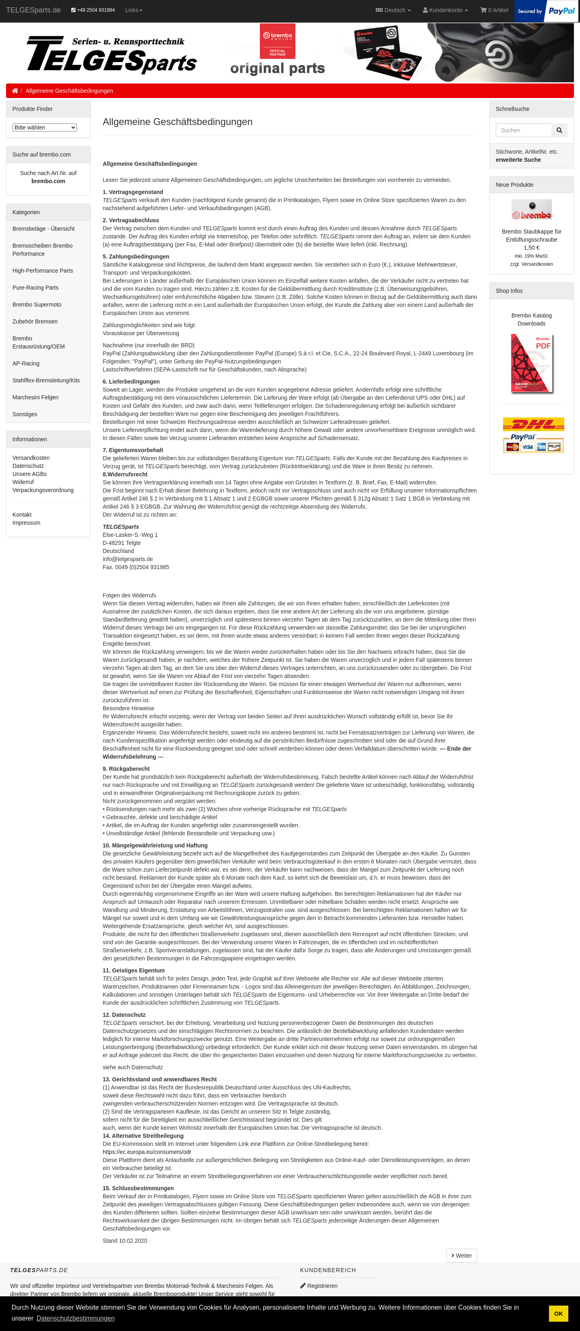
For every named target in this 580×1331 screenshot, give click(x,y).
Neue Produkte (514, 185)
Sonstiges (24, 414)
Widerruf (23, 482)
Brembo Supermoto (36, 304)
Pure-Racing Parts (35, 287)
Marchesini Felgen (35, 397)
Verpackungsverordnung (43, 490)
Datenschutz (28, 466)
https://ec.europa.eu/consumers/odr (147, 1152)
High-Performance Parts (42, 270)
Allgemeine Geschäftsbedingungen (69, 91)
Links (134, 10)
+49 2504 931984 (93, 10)
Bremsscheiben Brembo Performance (42, 249)
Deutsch (393, 10)
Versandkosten (31, 458)
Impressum (26, 522)
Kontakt (21, 514)
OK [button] (558, 1313)
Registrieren (319, 1286)
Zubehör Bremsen (35, 321)
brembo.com (48, 181)
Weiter (462, 1255)
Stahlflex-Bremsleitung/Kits (46, 380)
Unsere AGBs (29, 474)
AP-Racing (25, 363)
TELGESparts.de (33, 10)
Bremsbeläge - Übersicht (43, 228)
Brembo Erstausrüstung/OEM (38, 342)
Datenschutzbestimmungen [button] (76, 1318)
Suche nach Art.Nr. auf (48, 173)
